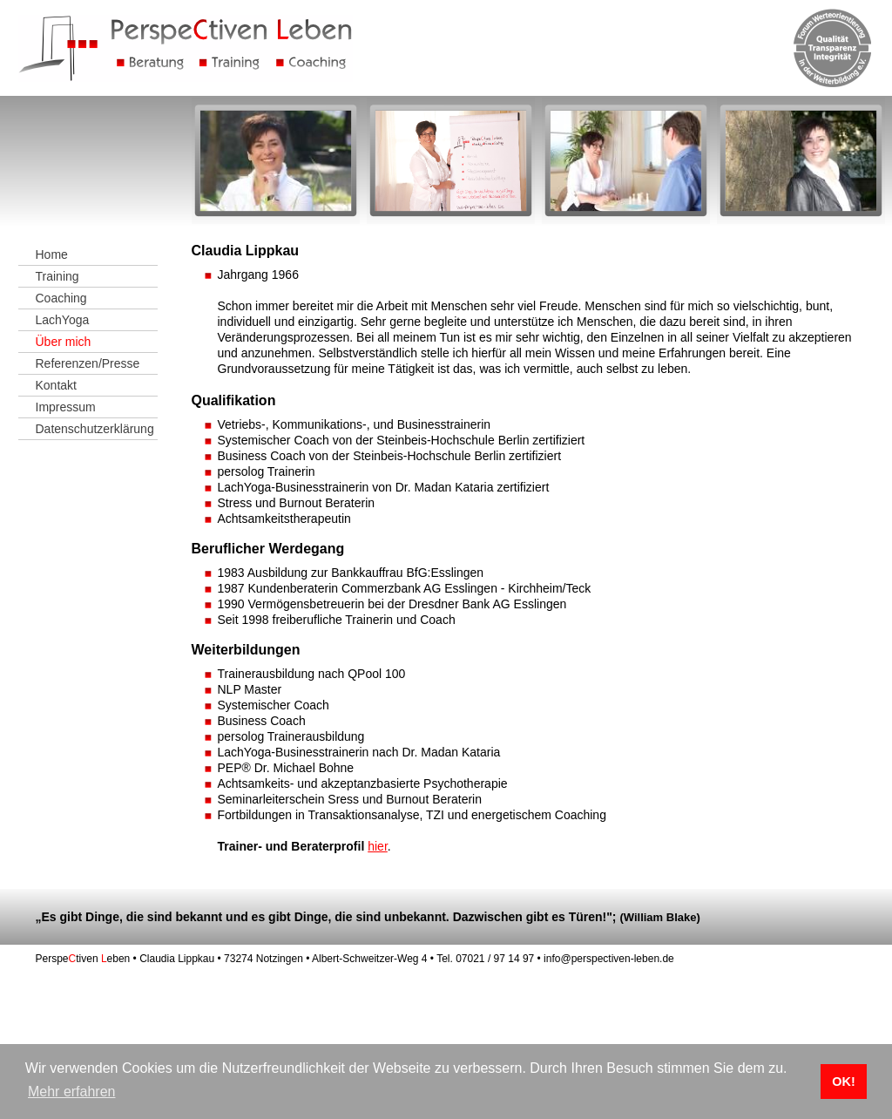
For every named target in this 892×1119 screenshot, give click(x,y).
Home (52, 254)
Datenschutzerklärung (95, 429)
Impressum (66, 407)
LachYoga (63, 320)
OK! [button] (843, 1081)
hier (378, 846)
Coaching (61, 298)
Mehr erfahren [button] (72, 1091)
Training (57, 276)
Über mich (63, 342)
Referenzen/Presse (88, 363)
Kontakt (56, 385)
